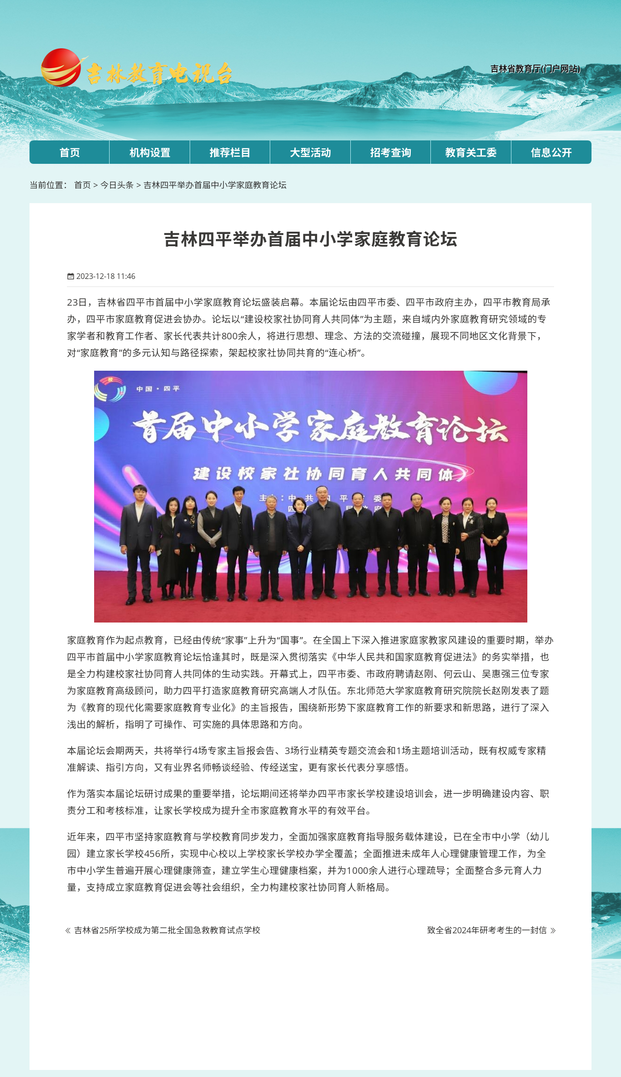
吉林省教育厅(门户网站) (535, 68)
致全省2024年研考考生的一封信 (487, 930)
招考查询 (390, 152)
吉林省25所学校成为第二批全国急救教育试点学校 (167, 930)
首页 (69, 152)
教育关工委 (471, 152)
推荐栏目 (230, 152)
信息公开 (551, 152)
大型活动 (310, 152)
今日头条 (117, 184)
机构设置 (149, 152)
